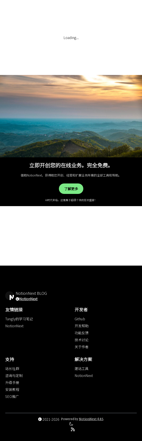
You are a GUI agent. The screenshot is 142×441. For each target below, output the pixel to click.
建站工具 (82, 368)
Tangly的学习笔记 (19, 318)
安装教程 (12, 389)
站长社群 (12, 368)
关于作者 (82, 346)
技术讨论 (82, 339)
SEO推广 (12, 396)
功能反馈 (82, 332)
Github (80, 318)
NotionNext (28, 298)
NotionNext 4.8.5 (91, 419)
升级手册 (12, 382)
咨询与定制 (14, 375)
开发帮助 (82, 325)
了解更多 (71, 188)
